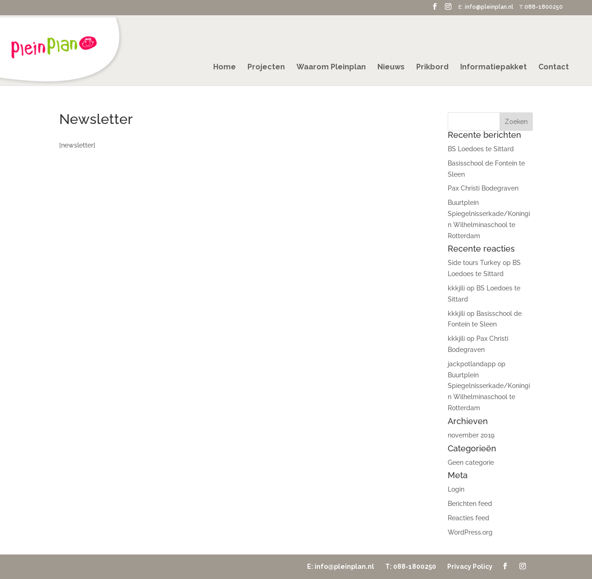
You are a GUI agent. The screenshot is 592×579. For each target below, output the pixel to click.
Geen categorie (471, 462)
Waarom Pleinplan (331, 67)
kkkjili (456, 288)
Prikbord (432, 67)
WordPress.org (470, 532)
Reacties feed (468, 518)
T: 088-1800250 (410, 566)
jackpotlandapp (472, 364)
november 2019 (471, 435)
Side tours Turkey (474, 262)
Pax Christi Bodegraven (483, 188)
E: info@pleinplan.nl (340, 566)
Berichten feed (470, 503)
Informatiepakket (493, 67)
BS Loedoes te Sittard (481, 149)
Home (224, 67)
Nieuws (391, 67)
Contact (553, 67)
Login (456, 489)
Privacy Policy (470, 566)
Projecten (266, 67)
